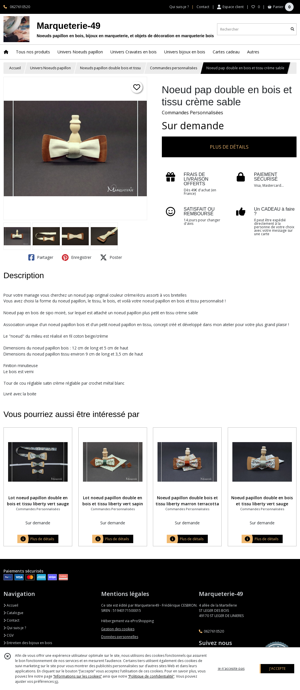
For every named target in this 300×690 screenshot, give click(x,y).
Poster (111, 257)
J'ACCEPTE (277, 668)
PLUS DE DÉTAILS (229, 147)
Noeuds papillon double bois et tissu (110, 68)
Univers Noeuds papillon (50, 68)
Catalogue (13, 612)
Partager (40, 257)
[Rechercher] (292, 29)
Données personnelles (119, 636)
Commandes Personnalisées (192, 112)
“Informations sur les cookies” (77, 676)
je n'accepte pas (231, 668)
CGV (8, 635)
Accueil (15, 68)
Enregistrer (76, 257)
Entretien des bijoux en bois (27, 642)
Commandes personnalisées (173, 68)
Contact (203, 6)
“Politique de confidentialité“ (151, 676)
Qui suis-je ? (14, 627)
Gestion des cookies (117, 629)
